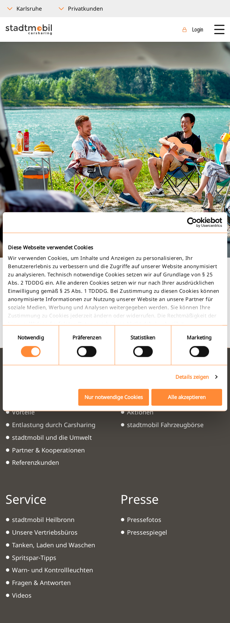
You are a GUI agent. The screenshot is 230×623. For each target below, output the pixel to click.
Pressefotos (144, 519)
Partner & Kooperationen (48, 450)
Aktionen (140, 412)
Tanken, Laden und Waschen (53, 545)
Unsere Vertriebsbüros (45, 532)
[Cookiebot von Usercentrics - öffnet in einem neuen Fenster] (192, 222)
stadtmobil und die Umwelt (52, 437)
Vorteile (23, 412)
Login (197, 29)
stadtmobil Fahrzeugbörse (165, 425)
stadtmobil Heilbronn (43, 519)
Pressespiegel (147, 532)
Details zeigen (192, 377)
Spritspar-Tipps (34, 557)
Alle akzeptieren (187, 397)
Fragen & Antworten (41, 582)
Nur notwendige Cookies (113, 397)
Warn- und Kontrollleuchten (52, 570)
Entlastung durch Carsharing (53, 425)
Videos (22, 595)
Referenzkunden (35, 462)
